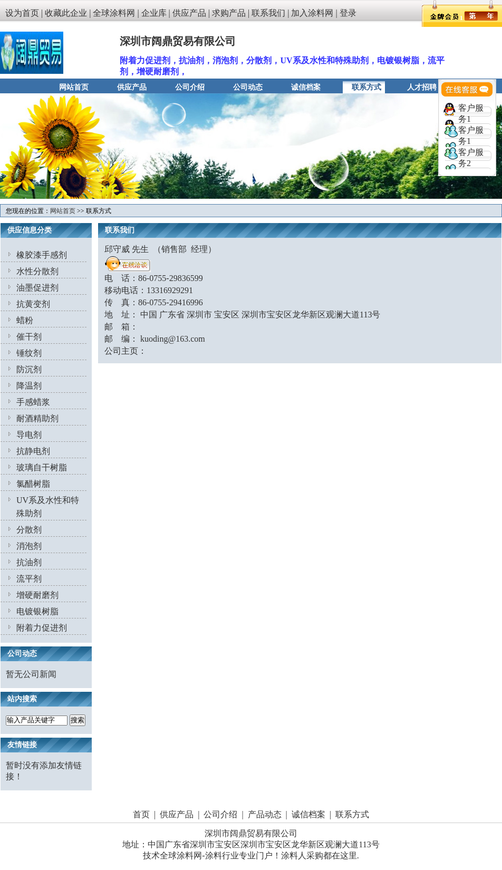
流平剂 (29, 578)
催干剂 (29, 336)
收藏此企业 (66, 12)
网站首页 (74, 87)
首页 (141, 814)
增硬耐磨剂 (37, 595)
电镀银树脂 (37, 611)
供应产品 (189, 12)
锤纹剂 (29, 353)
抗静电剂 (33, 451)
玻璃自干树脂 (41, 467)
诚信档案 (306, 87)
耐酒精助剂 (37, 418)
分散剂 (29, 529)
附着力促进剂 (41, 627)
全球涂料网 (114, 12)
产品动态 (265, 814)
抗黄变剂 (33, 303)
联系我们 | (271, 12)
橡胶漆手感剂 (41, 254)
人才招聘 (422, 87)
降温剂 (29, 385)
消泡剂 (29, 546)
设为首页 (22, 12)
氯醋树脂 (33, 483)
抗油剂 (29, 562)
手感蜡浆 (33, 402)
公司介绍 (190, 87)
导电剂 (29, 434)
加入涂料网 (312, 12)
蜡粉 (24, 320)
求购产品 (229, 12)
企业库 (154, 12)
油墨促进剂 (37, 287)
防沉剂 (29, 369)
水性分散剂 (37, 271)
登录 (348, 12)
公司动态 (248, 87)
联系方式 (366, 87)
